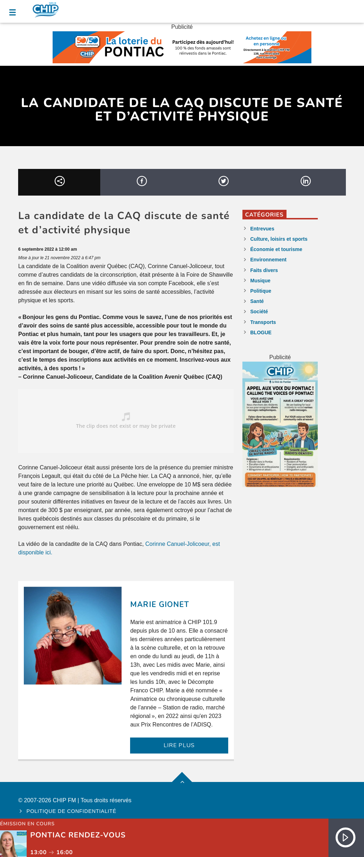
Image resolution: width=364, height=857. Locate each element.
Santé (257, 301)
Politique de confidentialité (72, 811)
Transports (263, 322)
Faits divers (264, 270)
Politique (260, 291)
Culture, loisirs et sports (278, 239)
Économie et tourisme (276, 249)
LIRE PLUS (179, 745)
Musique (260, 280)
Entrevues (262, 228)
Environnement (268, 259)
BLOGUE (261, 332)
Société (259, 311)
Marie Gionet (159, 605)
